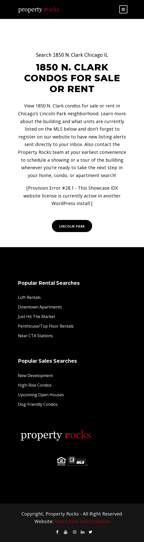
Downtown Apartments (40, 307)
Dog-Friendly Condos (38, 404)
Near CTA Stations (35, 335)
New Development (35, 375)
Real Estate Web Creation (82, 521)
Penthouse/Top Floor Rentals (46, 326)
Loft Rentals (29, 297)
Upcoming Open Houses (41, 394)
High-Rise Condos (35, 385)
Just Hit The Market (36, 316)
